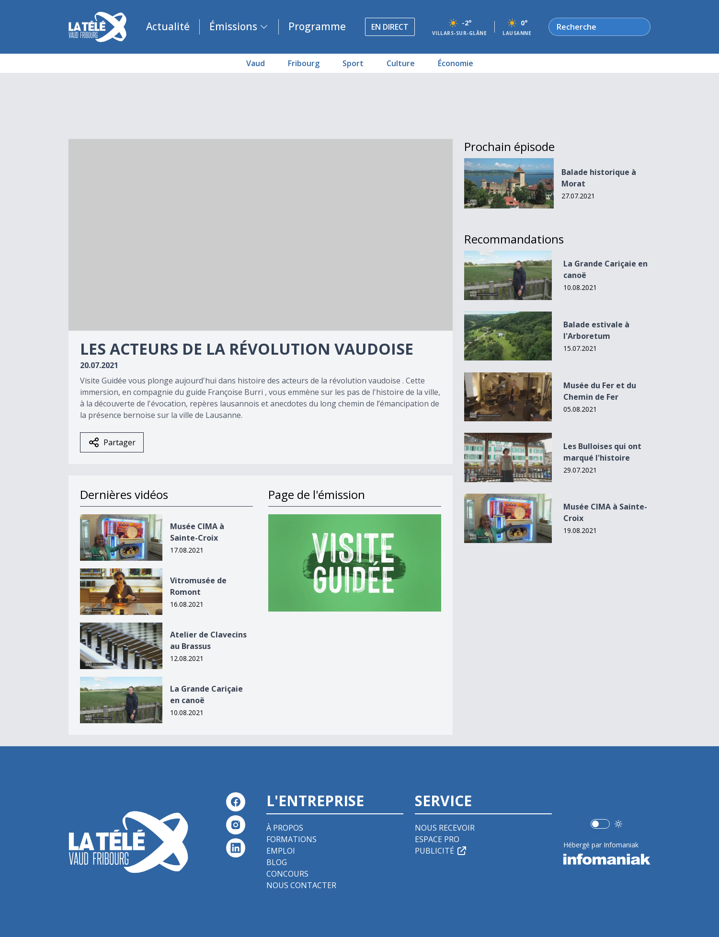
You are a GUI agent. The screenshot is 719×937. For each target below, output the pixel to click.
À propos (284, 827)
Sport (353, 63)
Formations (291, 839)
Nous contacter (301, 885)
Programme (317, 26)
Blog (276, 862)
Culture (401, 63)
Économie (455, 63)
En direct (390, 27)
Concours (287, 873)
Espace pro (437, 839)
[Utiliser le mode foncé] (618, 824)
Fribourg (304, 63)
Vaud (255, 63)
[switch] (600, 824)
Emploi (280, 850)
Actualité (168, 26)
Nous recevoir (445, 827)
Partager (112, 442)
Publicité (441, 850)
